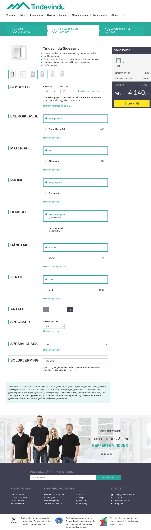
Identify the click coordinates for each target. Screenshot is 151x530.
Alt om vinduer (80, 15)
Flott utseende (17, 503)
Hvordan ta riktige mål (54, 494)
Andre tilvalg (81, 503)
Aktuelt (115, 15)
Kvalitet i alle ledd (19, 497)
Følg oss (117, 503)
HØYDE (64, 86)
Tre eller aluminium (53, 503)
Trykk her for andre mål (88, 91)
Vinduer (10, 15)
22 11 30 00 (106, 454)
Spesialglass (81, 497)
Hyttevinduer (81, 500)
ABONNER (108, 477)
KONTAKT (117, 488)
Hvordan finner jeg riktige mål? (57, 106)
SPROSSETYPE (50, 321)
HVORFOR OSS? (21, 488)
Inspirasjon (36, 15)
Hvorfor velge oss (57, 15)
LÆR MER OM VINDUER (59, 488)
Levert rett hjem (18, 500)
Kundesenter (100, 15)
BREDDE (47, 86)
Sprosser (80, 494)
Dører (22, 15)
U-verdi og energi (52, 500)
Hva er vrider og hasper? (54, 266)
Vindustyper (49, 497)
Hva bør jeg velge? (52, 138)
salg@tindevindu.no (122, 494)
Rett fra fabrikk (17, 494)
